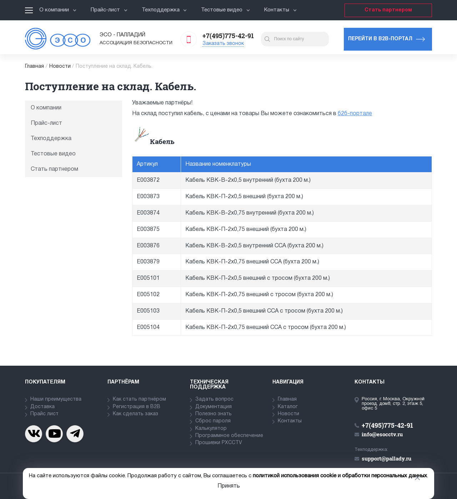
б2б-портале (355, 113)
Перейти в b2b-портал (380, 39)
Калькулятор (211, 428)
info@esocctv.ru (382, 434)
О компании (57, 9)
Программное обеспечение (229, 435)
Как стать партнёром (139, 399)
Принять (228, 486)
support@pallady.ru (386, 458)
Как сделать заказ (135, 414)
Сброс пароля (213, 421)
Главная (34, 66)
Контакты (280, 9)
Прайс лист (44, 414)
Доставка (42, 407)
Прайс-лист (109, 9)
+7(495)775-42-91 (228, 35)
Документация (213, 407)
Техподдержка (164, 9)
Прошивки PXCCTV (218, 443)
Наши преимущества (55, 399)
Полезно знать (213, 414)
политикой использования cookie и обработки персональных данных (340, 475)
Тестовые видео (225, 9)
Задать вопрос (214, 399)
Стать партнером (388, 10)
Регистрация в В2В (136, 407)
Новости (60, 66)
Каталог (288, 407)
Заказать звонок (223, 43)
